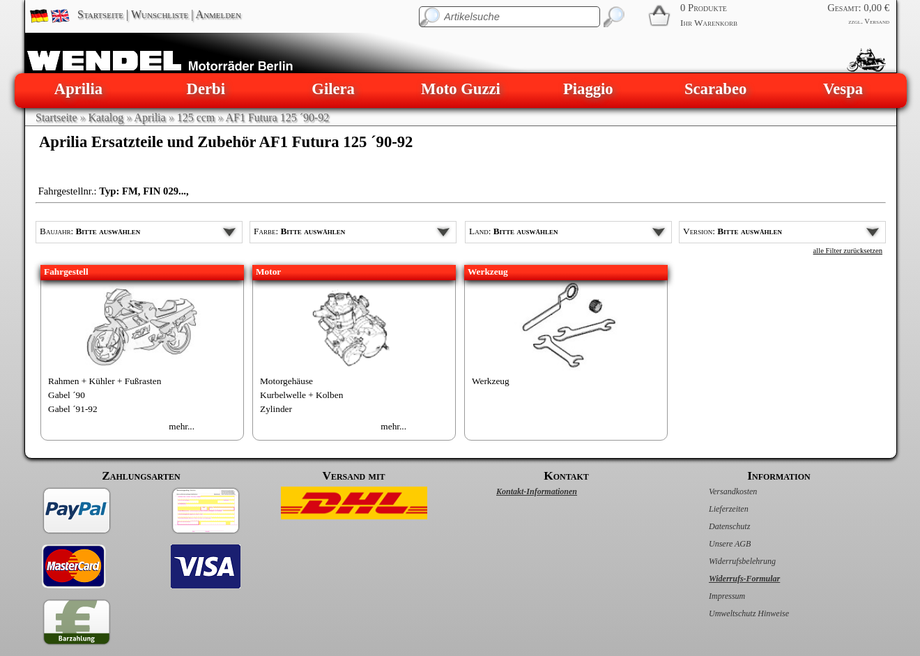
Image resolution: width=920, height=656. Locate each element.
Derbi (206, 89)
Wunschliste (159, 14)
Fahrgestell (66, 271)
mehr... (181, 426)
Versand (876, 21)
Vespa (843, 89)
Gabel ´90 (66, 395)
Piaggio (588, 89)
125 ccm (196, 117)
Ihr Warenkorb (708, 22)
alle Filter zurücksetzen (847, 250)
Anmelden (218, 14)
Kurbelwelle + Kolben (301, 395)
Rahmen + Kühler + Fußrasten (104, 381)
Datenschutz (715, 526)
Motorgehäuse (286, 381)
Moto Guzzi (460, 89)
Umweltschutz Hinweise (734, 613)
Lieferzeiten (714, 509)
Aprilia (78, 89)
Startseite (100, 14)
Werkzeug (488, 271)
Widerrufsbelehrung (728, 561)
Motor (268, 271)
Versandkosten (718, 491)
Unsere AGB (715, 544)
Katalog (106, 117)
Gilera (333, 89)
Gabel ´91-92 (73, 409)
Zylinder (276, 409)
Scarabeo (715, 89)
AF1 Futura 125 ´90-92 (277, 117)
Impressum (712, 596)
